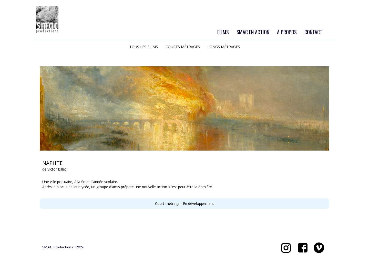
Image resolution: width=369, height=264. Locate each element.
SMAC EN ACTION (253, 32)
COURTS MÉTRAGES (183, 46)
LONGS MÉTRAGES (224, 46)
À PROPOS (287, 32)
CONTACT (313, 32)
